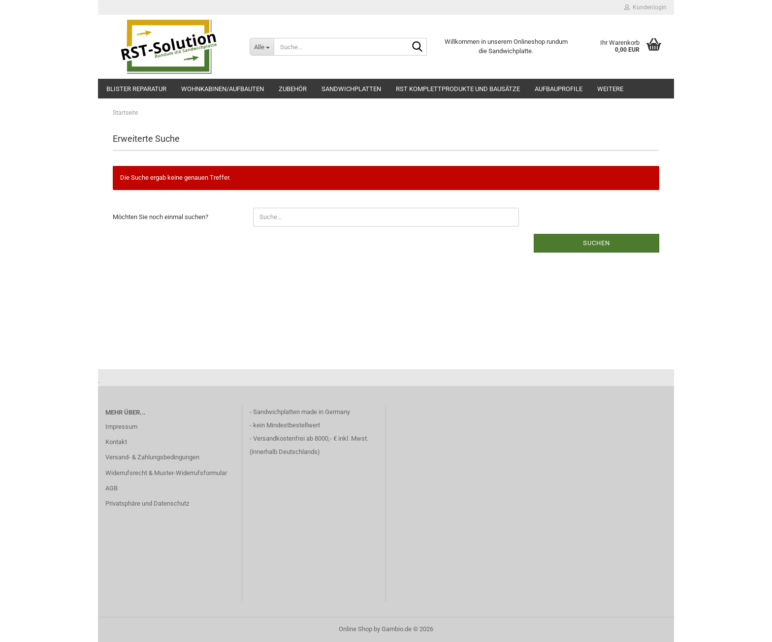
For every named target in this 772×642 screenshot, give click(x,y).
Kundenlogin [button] (645, 7)
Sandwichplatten (351, 89)
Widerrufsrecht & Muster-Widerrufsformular (166, 473)
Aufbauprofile (558, 89)
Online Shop (355, 629)
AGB (111, 488)
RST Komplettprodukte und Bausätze (458, 89)
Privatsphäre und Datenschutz (147, 503)
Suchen (596, 243)
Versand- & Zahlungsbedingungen (152, 457)
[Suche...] (262, 47)
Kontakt (116, 442)
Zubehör (293, 89)
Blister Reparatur (136, 89)
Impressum (121, 426)
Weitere (610, 89)
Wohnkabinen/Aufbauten (222, 89)
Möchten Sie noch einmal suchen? (160, 217)
